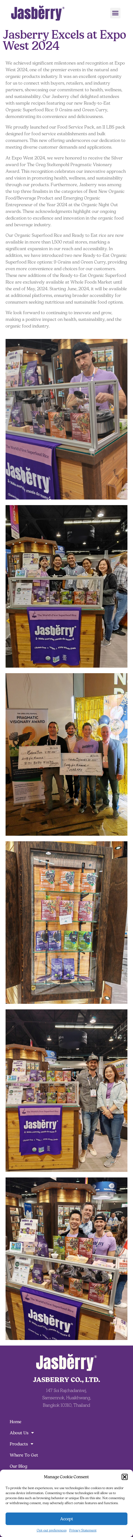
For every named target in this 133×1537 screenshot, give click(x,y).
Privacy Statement (83, 1530)
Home (15, 1421)
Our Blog (18, 1466)
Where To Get (24, 1455)
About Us (22, 1433)
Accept (66, 1518)
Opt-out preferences (51, 1530)
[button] (124, 1477)
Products (21, 1444)
